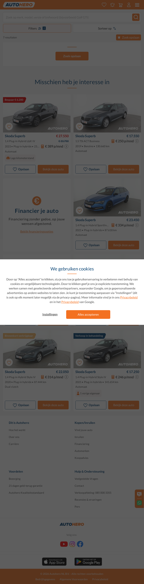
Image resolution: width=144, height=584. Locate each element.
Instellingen (50, 314)
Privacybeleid (129, 297)
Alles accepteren (88, 314)
